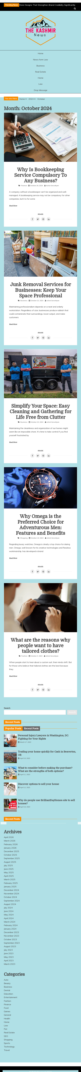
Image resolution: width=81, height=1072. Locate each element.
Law (40, 84)
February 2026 (11, 844)
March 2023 (9, 964)
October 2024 (10, 897)
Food (6, 1008)
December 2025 (11, 851)
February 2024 (11, 925)
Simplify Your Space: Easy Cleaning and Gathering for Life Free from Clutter (40, 411)
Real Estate (40, 71)
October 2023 (10, 939)
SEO (6, 1036)
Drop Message (40, 90)
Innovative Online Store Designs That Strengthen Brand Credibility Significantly (39, 5)
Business (40, 65)
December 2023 (11, 932)
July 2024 (8, 907)
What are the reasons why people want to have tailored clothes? (40, 645)
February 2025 (11, 883)
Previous (2, 823)
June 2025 (8, 869)
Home (40, 53)
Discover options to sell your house (38, 784)
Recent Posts (31, 728)
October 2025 (10, 855)
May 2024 (9, 914)
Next (79, 823)
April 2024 (9, 918)
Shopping (24, 538)
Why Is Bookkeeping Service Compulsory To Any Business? (40, 175)
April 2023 (9, 960)
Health (7, 1018)
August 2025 (10, 862)
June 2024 (8, 911)
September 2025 (12, 858)
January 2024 (10, 928)
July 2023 (8, 950)
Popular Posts (13, 728)
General (7, 1015)
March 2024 (9, 921)
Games (7, 1011)
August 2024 (10, 904)
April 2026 (9, 837)
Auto (6, 979)
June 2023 (8, 953)
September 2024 (12, 900)
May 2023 (9, 957)
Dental (7, 990)
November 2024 (11, 893)
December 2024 (11, 890)
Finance (24, 186)
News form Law (40, 59)
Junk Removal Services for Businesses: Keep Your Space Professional (40, 290)
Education (8, 993)
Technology (9, 1046)
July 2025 (8, 865)
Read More (13, 206)
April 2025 (9, 876)
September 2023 (12, 943)
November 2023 (11, 935)
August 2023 (10, 946)
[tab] (13, 728)
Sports (7, 1043)
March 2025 (9, 879)
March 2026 (9, 840)
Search (7, 708)
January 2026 (10, 848)
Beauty (7, 983)
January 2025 (10, 886)
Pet (5, 1029)
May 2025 (9, 872)
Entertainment (10, 997)
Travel (7, 1050)
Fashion (24, 656)
